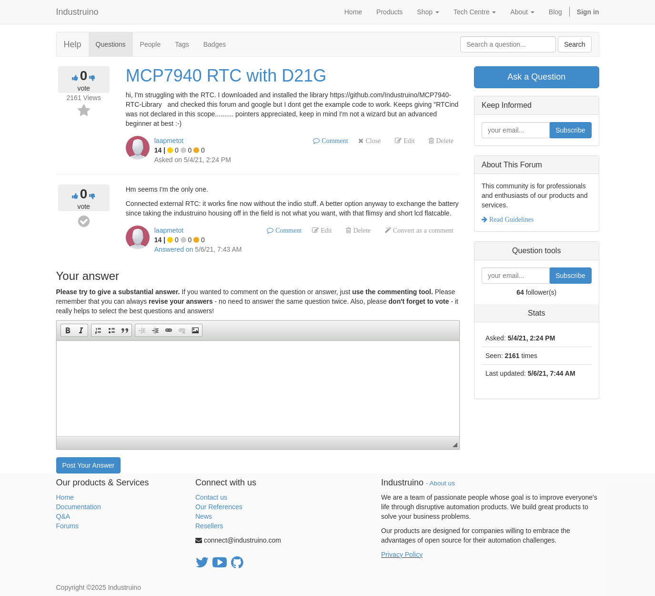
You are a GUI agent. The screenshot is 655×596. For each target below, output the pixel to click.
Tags (182, 44)
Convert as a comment (422, 230)
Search (574, 44)
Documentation (78, 507)
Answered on (173, 249)
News (203, 516)
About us (442, 483)
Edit (408, 140)
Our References (218, 507)
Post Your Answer (88, 465)
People (150, 44)
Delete (443, 140)
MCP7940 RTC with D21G (226, 75)
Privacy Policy (402, 554)
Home (65, 497)
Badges (214, 44)
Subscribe (570, 130)
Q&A (63, 516)
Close (372, 140)
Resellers (209, 526)
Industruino (77, 12)
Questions (111, 44)
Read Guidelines (510, 219)
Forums (67, 526)
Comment (334, 140)
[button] (67, 330)
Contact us (211, 497)
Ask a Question (536, 77)
